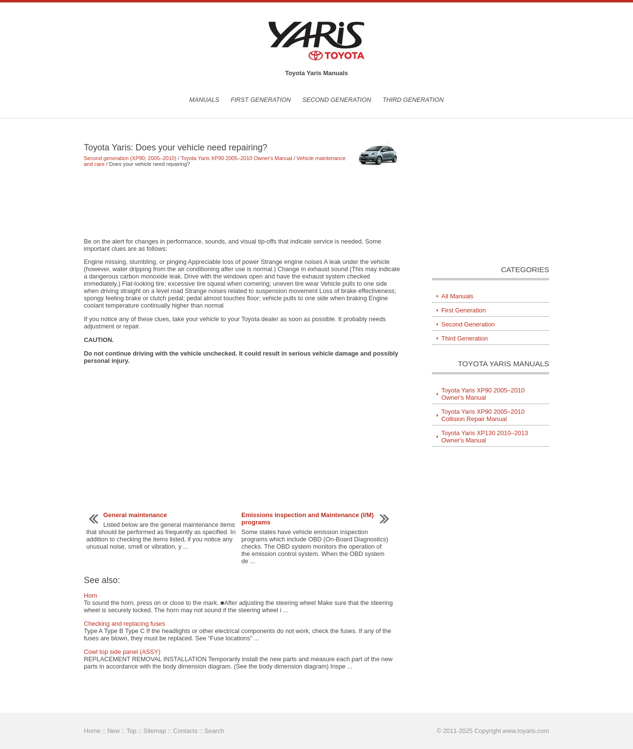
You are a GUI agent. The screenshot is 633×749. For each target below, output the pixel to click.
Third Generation (412, 99)
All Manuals (458, 296)
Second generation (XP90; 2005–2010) (130, 158)
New (113, 730)
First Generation (261, 99)
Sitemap (154, 730)
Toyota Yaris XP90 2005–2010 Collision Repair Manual (483, 415)
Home (92, 730)
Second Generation (336, 99)
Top (132, 730)
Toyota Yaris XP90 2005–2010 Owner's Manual (236, 158)
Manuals (204, 99)
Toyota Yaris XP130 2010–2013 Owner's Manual (485, 436)
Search (214, 730)
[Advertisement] (243, 202)
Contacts (185, 730)
